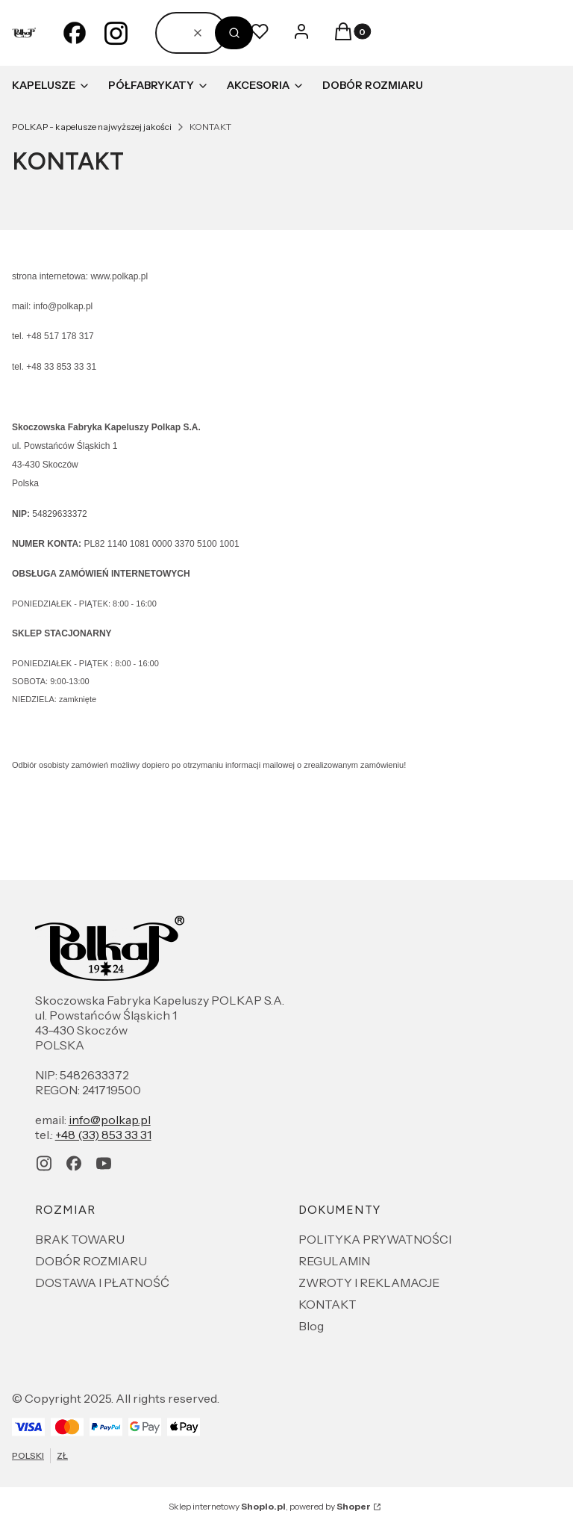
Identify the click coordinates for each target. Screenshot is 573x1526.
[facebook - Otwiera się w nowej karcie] (75, 33)
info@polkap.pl (110, 1119)
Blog (311, 1325)
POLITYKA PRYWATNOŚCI (374, 1239)
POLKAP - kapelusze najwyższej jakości (92, 126)
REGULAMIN (334, 1260)
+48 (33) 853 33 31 (103, 1134)
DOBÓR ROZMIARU (91, 1260)
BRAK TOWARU (80, 1239)
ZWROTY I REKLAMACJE (368, 1282)
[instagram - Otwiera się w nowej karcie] (116, 33)
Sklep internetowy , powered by (270, 1506)
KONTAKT (327, 1304)
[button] (234, 32)
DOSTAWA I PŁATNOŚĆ (102, 1282)
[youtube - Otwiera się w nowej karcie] (104, 1163)
